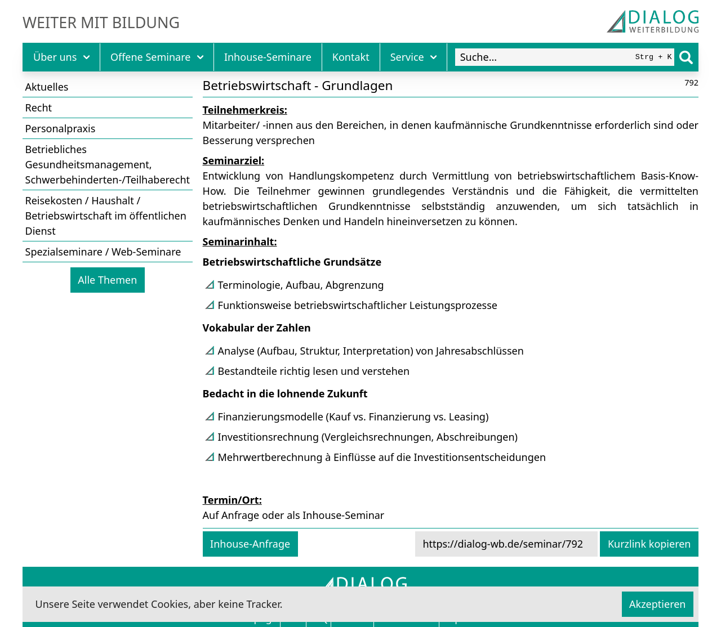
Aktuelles (47, 86)
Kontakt (351, 57)
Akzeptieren (657, 604)
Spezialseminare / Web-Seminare (103, 251)
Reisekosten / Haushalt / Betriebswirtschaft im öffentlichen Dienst (105, 216)
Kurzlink (649, 543)
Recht (38, 107)
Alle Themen (107, 279)
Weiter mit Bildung (101, 22)
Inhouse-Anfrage (250, 543)
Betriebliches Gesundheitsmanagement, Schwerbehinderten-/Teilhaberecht (107, 164)
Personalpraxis (60, 128)
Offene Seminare (156, 57)
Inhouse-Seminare (267, 57)
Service (413, 57)
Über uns (61, 57)
